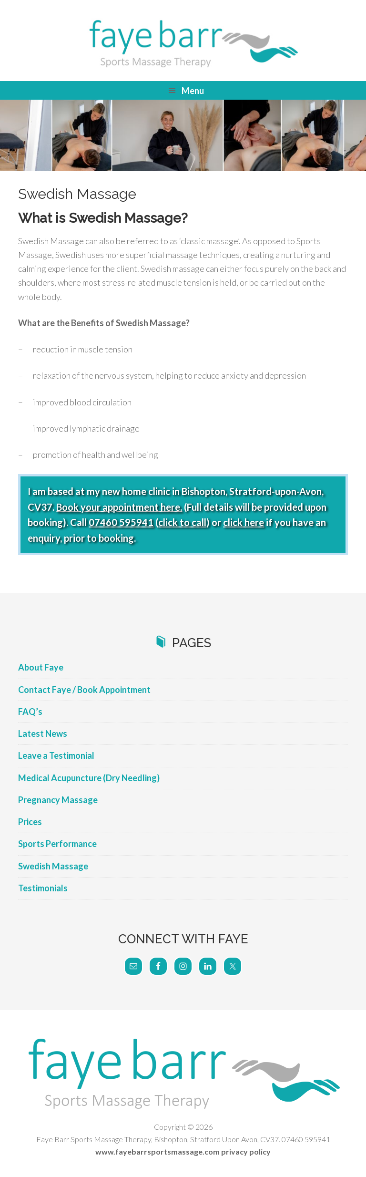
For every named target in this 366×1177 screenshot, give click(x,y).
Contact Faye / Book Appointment (84, 689)
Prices (30, 821)
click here (243, 522)
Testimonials (43, 888)
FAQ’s (30, 711)
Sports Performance (57, 843)
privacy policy (246, 1151)
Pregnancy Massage (58, 800)
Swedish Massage (53, 866)
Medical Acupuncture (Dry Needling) (89, 778)
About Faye (40, 667)
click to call (182, 522)
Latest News (42, 733)
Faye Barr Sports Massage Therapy (183, 43)
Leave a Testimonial (56, 755)
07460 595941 (121, 522)
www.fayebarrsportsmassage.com (157, 1151)
